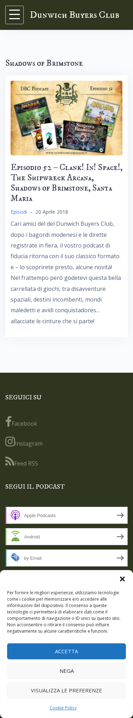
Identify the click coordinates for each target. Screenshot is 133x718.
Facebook (21, 421)
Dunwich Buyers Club (74, 15)
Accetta (66, 651)
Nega (67, 670)
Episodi (19, 211)
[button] (122, 579)
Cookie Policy (63, 708)
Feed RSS (21, 461)
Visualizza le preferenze (66, 690)
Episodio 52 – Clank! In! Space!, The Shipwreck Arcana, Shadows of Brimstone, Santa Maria (66, 182)
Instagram (24, 441)
